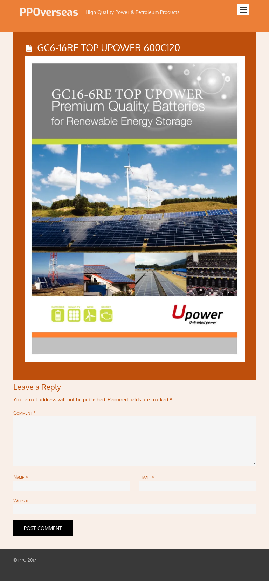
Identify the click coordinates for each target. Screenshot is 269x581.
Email (146, 477)
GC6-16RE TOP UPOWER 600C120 (108, 47)
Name (20, 477)
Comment (24, 412)
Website (21, 500)
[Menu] (243, 10)
